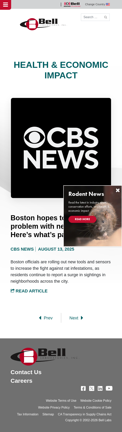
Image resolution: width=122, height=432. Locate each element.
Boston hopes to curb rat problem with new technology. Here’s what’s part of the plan (61, 226)
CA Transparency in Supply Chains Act (84, 414)
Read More (82, 219)
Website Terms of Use (61, 400)
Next (76, 318)
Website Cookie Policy (95, 400)
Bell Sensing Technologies (72, 4)
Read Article (29, 291)
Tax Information (27, 414)
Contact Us (26, 372)
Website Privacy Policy (54, 407)
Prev (46, 318)
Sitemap (48, 414)
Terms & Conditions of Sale (92, 407)
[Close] (118, 190)
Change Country (97, 4)
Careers (21, 380)
